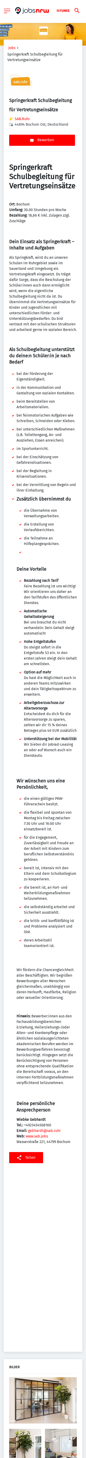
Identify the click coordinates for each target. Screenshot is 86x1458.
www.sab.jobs (37, 1136)
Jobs (11, 48)
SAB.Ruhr (22, 119)
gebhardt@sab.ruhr (44, 1130)
